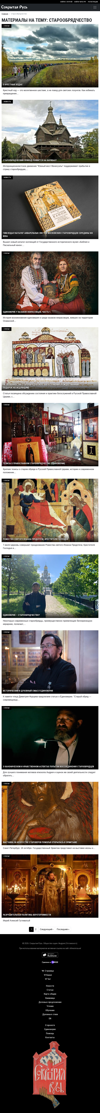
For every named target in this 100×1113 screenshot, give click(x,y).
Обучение (50, 1010)
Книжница (50, 998)
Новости (50, 986)
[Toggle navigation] (95, 7)
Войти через (80, 2)
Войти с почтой (66, 2)
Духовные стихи (50, 1014)
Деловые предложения (50, 1002)
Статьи (50, 990)
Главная (5, 14)
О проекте (50, 1025)
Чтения (50, 1006)
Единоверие (50, 1029)
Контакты (50, 1037)
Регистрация (93, 2)
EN (50, 1018)
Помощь (50, 1033)
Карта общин (50, 994)
